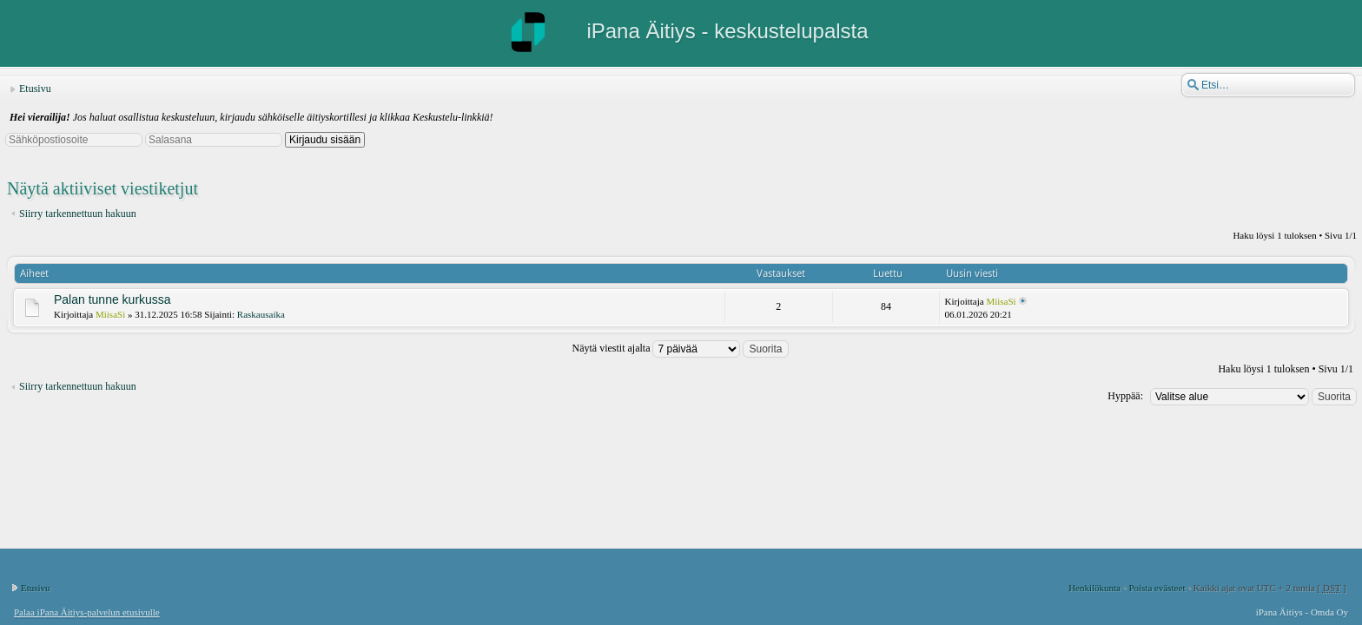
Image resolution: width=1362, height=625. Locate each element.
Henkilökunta (1094, 587)
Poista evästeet (1156, 587)
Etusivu (35, 88)
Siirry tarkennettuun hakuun (77, 213)
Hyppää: (1125, 396)
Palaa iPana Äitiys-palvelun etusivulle (87, 612)
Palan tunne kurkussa (112, 299)
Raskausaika (261, 314)
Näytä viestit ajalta (680, 348)
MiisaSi (110, 314)
